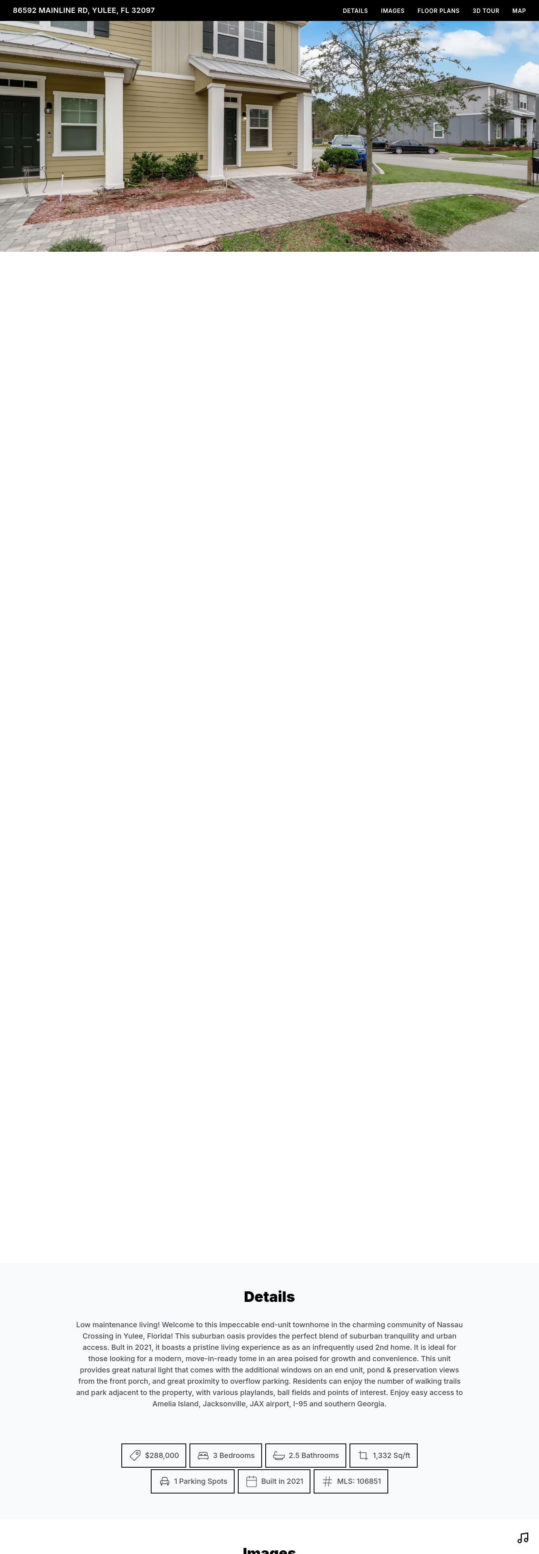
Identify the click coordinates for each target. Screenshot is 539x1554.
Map (519, 10)
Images (393, 10)
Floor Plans (439, 10)
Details (355, 10)
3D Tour (485, 10)
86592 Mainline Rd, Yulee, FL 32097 (84, 10)
